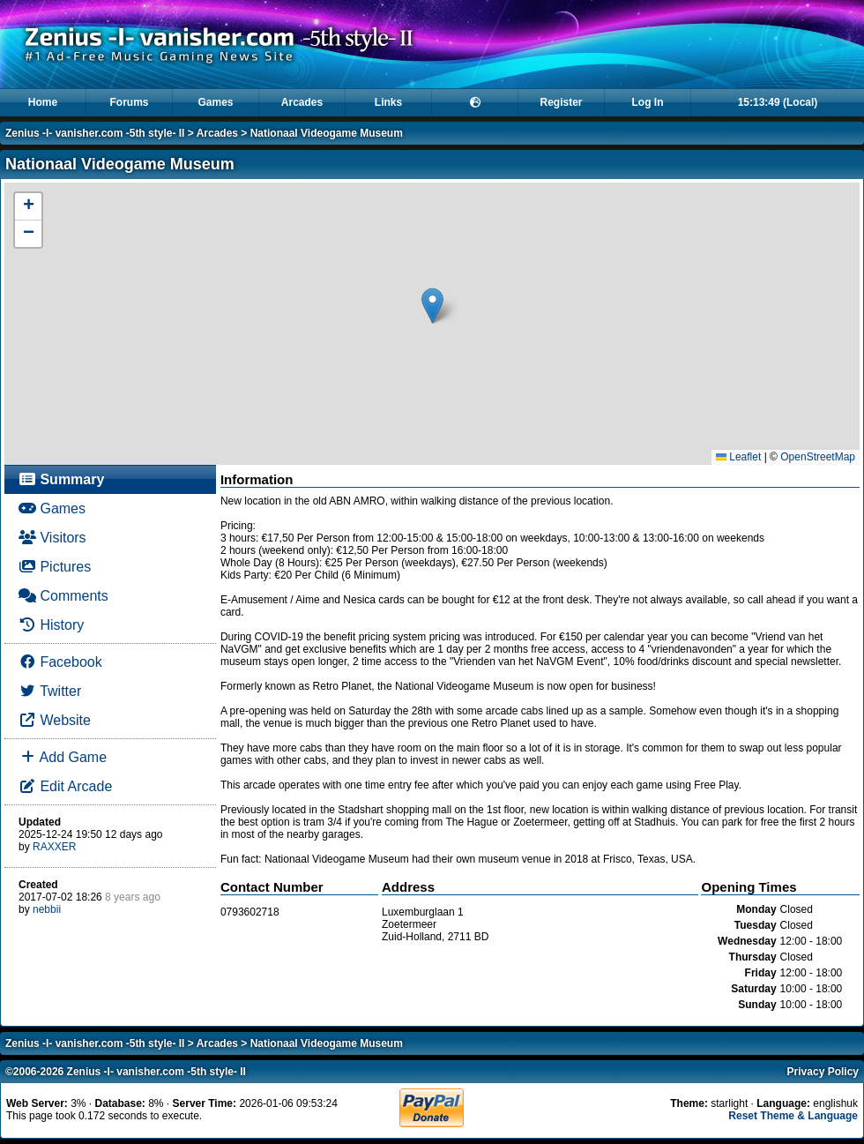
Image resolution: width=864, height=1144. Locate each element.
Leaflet (738, 457)
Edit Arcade (65, 786)
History (51, 624)
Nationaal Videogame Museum (326, 133)
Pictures (55, 566)
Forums (128, 102)
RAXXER (54, 847)
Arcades (302, 102)
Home (42, 102)
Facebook (60, 661)
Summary (61, 479)
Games (215, 102)
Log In (648, 102)
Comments (63, 595)
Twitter (50, 691)
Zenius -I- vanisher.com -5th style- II (94, 133)
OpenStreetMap (817, 457)
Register (561, 102)
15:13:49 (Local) (778, 102)
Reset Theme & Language (793, 1116)
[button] (432, 306)
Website (55, 720)
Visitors (52, 537)
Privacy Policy (823, 1071)
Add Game (63, 757)
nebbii (47, 909)
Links (388, 102)
